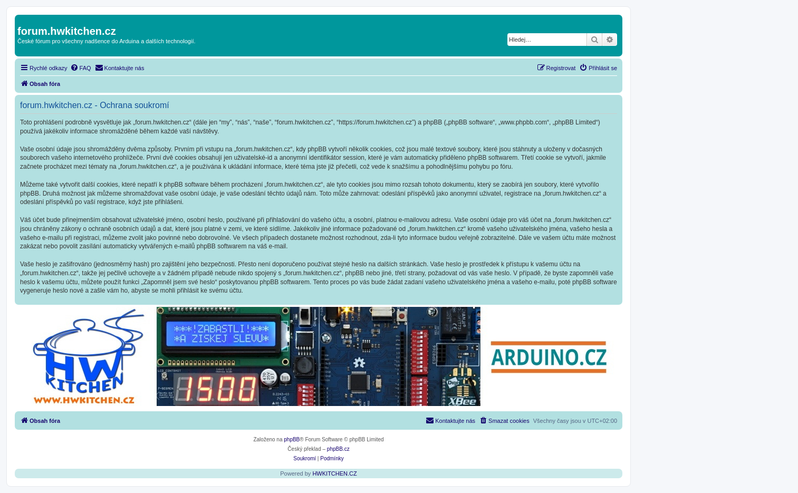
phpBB (292, 439)
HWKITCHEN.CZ (334, 473)
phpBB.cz (338, 449)
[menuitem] (80, 68)
